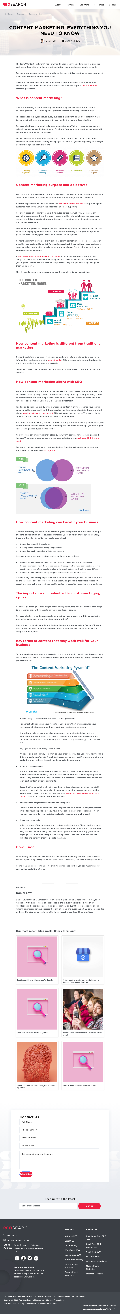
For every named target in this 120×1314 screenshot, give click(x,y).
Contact (112, 5)
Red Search (9, 14)
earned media (54, 360)
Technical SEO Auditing (71, 1266)
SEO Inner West (10, 1297)
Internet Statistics (94, 1274)
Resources (99, 5)
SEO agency (49, 450)
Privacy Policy (59, 1300)
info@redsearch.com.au (16, 1241)
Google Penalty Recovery (72, 1274)
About (58, 5)
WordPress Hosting (74, 1260)
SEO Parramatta (78, 1297)
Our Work (84, 5)
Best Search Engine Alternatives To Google (35, 980)
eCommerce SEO (73, 1255)
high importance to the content (38, 413)
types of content (90, 86)
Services (70, 5)
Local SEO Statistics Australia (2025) (32, 1033)
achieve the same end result (72, 204)
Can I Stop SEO (93, 1252)
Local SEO (69, 1241)
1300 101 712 (11, 1236)
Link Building (71, 1246)
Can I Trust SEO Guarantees (93, 1246)
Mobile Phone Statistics (92, 1267)
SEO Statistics (93, 1257)
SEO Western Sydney (42, 1297)
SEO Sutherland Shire (61, 1297)
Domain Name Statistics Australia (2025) (79, 1086)
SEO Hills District (25, 1297)
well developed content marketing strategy (39, 256)
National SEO (71, 1237)
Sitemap (49, 1300)
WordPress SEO (72, 1251)
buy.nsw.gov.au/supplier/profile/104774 (99, 1309)
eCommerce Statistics (96, 1262)
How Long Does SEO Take (96, 1238)
